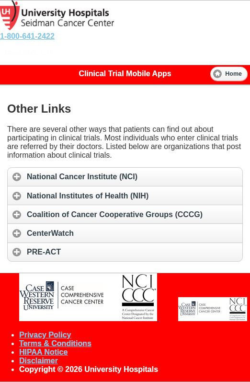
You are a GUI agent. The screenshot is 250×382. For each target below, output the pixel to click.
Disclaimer (38, 361)
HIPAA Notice (43, 352)
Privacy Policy (45, 335)
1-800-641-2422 (27, 36)
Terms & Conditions (55, 343)
